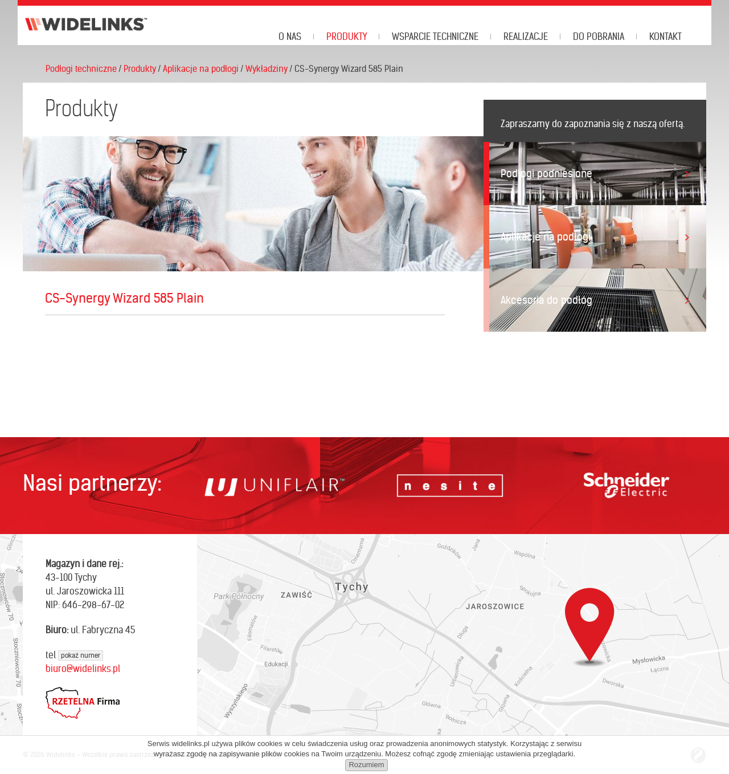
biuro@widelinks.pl (83, 668)
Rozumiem (366, 764)
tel (74, 655)
